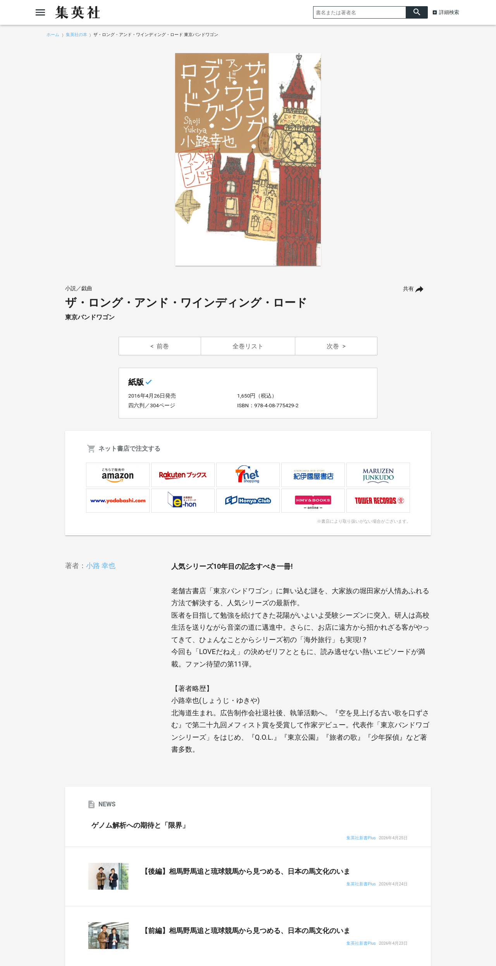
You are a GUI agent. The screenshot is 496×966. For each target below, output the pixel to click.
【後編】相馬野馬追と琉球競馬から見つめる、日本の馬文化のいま (245, 871)
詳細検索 (449, 12)
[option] (248, 159)
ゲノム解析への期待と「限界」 (140, 825)
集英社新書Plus (360, 838)
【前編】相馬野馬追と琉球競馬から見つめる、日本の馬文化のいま (245, 931)
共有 (408, 289)
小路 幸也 (100, 565)
